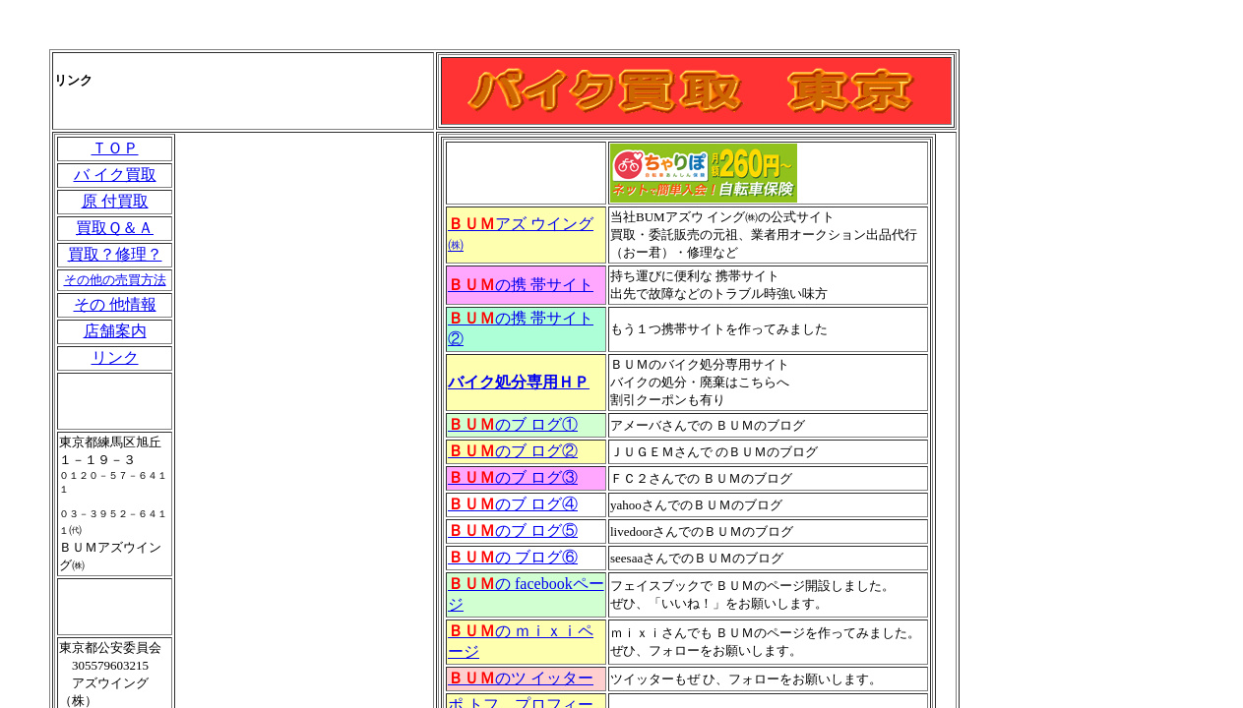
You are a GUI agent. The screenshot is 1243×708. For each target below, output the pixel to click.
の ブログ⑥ (513, 557)
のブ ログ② (513, 450)
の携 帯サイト (520, 284)
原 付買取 (115, 201)
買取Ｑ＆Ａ (115, 227)
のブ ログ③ (513, 477)
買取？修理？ (115, 254)
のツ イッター (520, 678)
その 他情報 (115, 304)
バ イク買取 (115, 174)
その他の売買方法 (115, 279)
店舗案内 (115, 331)
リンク (115, 357)
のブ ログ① (513, 424)
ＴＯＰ (115, 148)
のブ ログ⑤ (513, 530)
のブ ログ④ (513, 504)
